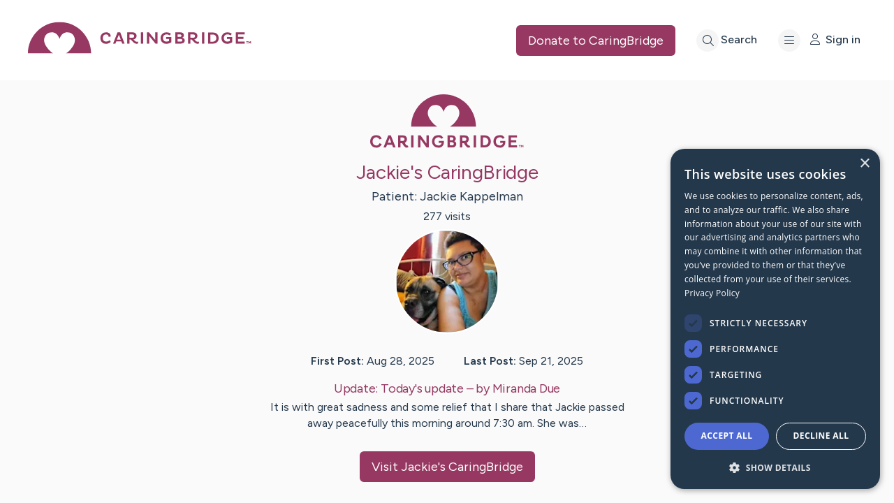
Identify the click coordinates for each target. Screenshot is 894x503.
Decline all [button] (821, 436)
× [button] (864, 164)
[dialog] (775, 319)
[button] (775, 467)
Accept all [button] (727, 436)
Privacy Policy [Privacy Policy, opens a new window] (712, 293)
